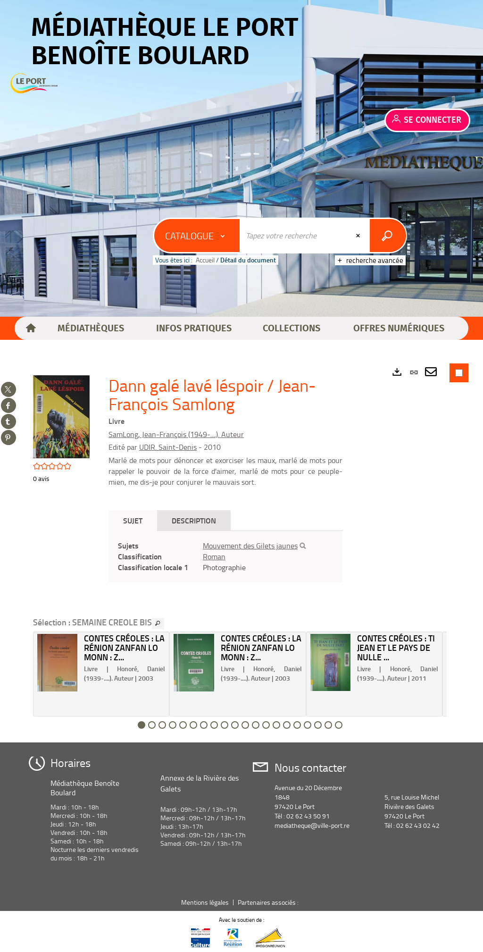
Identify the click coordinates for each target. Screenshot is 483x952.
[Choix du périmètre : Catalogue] (197, 235)
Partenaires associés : (269, 902)
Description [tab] (194, 520)
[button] (91, 328)
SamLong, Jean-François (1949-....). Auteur (176, 434)
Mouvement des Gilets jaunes (250, 545)
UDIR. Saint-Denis (168, 447)
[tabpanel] (225, 556)
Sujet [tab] (132, 520)
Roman (214, 556)
